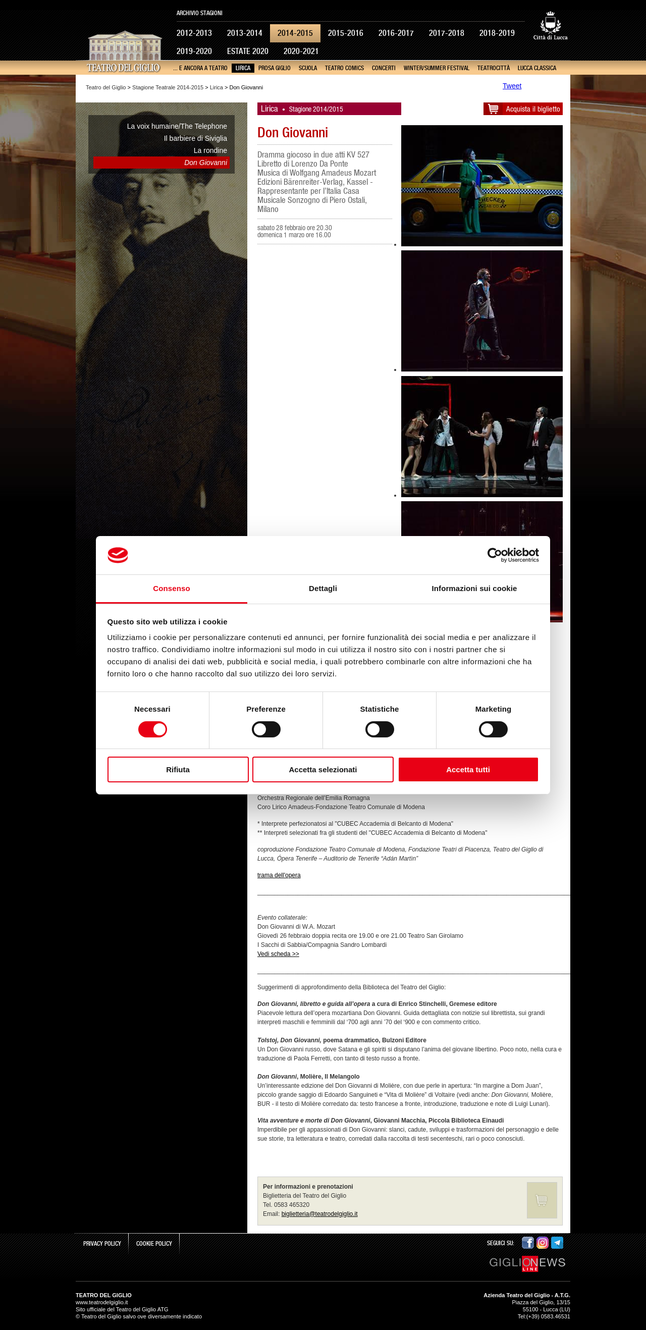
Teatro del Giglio (106, 87)
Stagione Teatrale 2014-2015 (167, 87)
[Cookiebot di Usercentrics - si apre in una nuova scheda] (495, 555)
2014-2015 (295, 33)
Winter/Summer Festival (436, 68)
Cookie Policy (154, 1243)
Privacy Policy (102, 1243)
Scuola (308, 68)
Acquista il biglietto (533, 108)
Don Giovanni (205, 162)
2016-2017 (396, 33)
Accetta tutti (468, 769)
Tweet (512, 86)
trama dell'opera (279, 875)
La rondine (210, 150)
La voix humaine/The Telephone (177, 126)
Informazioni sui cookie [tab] (474, 588)
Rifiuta (178, 769)
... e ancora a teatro (200, 68)
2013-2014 (244, 33)
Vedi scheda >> (278, 953)
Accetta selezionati (323, 769)
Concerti (384, 68)
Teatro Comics (344, 68)
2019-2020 (194, 51)
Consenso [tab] (171, 588)
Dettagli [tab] (323, 588)
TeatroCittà (493, 68)
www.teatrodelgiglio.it (102, 1302)
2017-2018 (446, 33)
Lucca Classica (537, 68)
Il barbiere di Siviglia (195, 138)
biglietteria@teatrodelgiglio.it (320, 1213)
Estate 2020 (247, 51)
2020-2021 (301, 51)
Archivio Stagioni (200, 13)
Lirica (243, 68)
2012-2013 (194, 33)
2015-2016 (345, 33)
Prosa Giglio (274, 68)
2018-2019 (497, 33)
